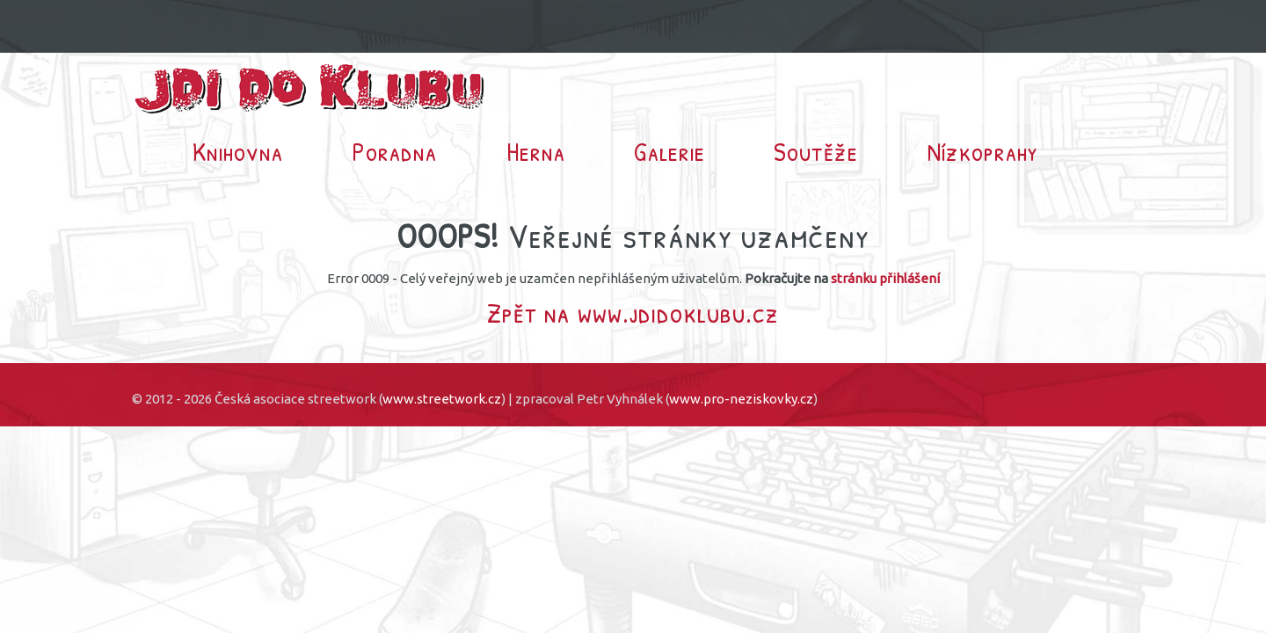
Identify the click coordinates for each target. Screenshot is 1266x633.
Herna (535, 151)
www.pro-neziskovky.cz (741, 398)
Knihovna (238, 151)
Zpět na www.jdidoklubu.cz (633, 312)
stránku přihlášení (885, 278)
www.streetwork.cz (441, 398)
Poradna (394, 151)
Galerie (669, 151)
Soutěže (816, 151)
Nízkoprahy (983, 151)
